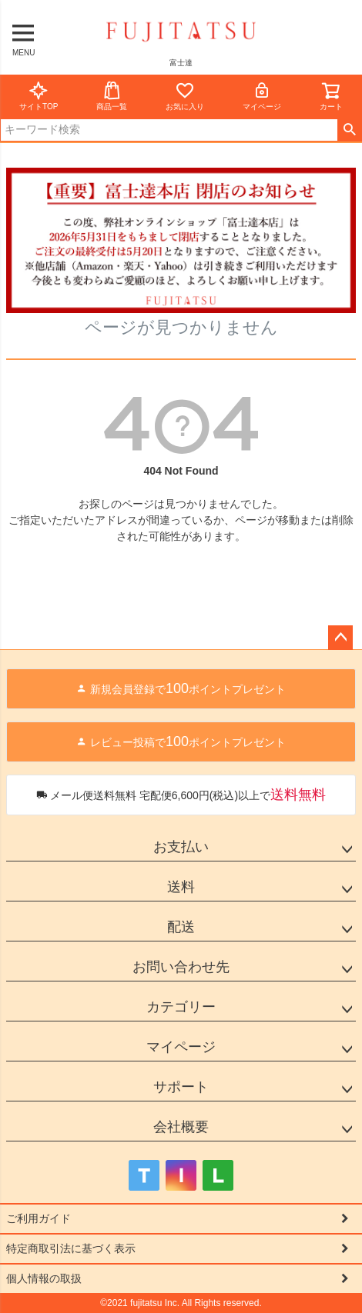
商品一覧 (111, 96)
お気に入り (185, 96)
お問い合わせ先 (181, 967)
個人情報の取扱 (44, 1278)
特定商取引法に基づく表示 (71, 1248)
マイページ (262, 96)
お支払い (181, 847)
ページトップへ (340, 637)
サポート (181, 1087)
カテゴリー (181, 1007)
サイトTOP (38, 96)
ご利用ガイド (38, 1218)
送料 (181, 887)
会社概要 (181, 1127)
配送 (181, 927)
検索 (349, 130)
